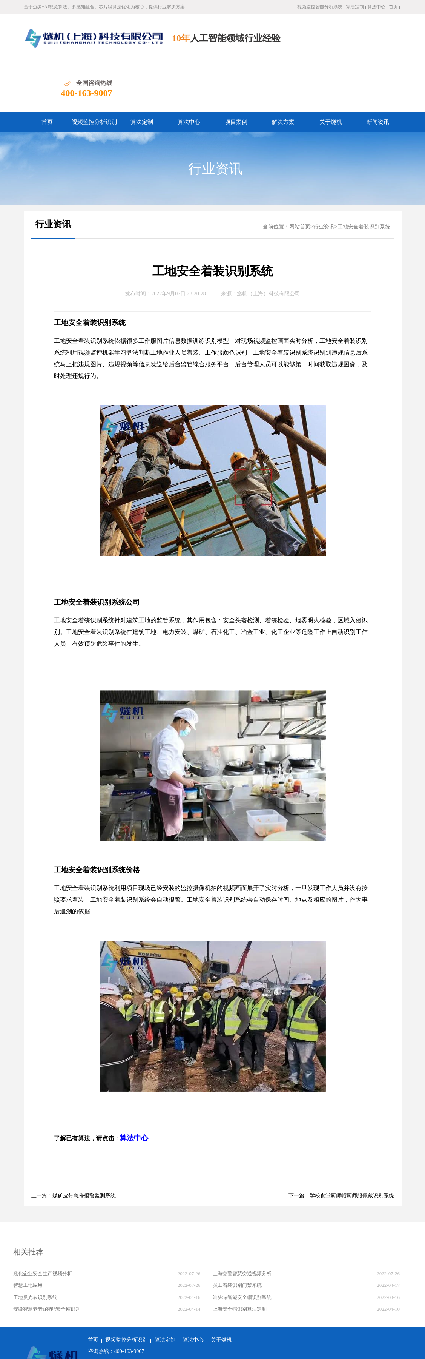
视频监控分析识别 (94, 73)
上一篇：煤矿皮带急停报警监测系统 (73, 1146)
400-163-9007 (375, 44)
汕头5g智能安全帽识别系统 (242, 1248)
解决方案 (283, 73)
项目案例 (236, 73)
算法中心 (376, 6)
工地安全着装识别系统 (364, 177)
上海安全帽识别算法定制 (240, 1260)
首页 (393, 6)
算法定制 (355, 6)
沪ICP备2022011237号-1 (196, 1347)
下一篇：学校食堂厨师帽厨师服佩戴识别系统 (341, 1146)
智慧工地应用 (28, 1236)
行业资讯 (215, 119)
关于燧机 (330, 73)
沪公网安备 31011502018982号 (126, 1347)
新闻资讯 (378, 73)
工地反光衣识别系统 (35, 1248)
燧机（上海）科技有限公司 (268, 244)
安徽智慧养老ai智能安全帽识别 (46, 1260)
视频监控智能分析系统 (319, 6)
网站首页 (299, 177)
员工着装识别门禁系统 (237, 1236)
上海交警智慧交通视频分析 (242, 1224)
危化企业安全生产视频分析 (42, 1224)
